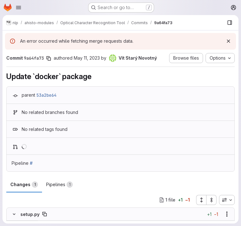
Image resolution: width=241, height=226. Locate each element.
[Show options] (227, 214)
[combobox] (227, 200)
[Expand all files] (201, 200)
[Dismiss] (228, 41)
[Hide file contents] (14, 214)
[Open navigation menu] (18, 8)
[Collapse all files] (211, 200)
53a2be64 (46, 95)
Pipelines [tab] (59, 184)
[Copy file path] (44, 214)
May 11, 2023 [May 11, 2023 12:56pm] (87, 58)
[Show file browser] (230, 23)
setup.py (30, 214)
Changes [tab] (24, 184)
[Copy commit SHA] (48, 58)
